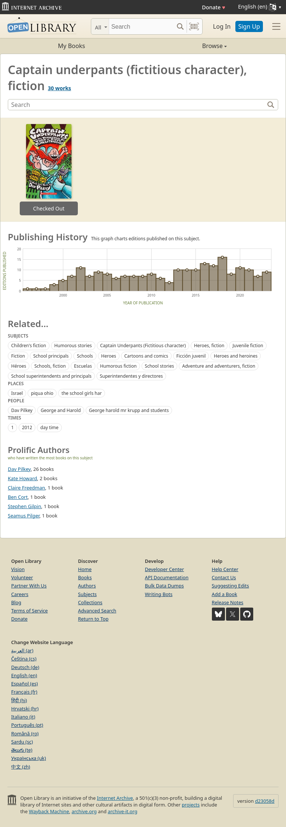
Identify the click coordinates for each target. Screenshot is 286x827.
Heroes (108, 356)
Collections (90, 602)
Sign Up (249, 26)
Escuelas (83, 366)
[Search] (141, 26)
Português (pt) (27, 725)
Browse (185, 46)
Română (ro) (25, 733)
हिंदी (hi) (19, 700)
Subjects (87, 594)
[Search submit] (180, 26)
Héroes (18, 366)
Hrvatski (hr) (25, 708)
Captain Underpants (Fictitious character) (143, 345)
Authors (87, 585)
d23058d (264, 801)
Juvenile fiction (247, 345)
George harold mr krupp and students (129, 410)
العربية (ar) (22, 650)
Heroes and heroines (235, 356)
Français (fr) (24, 691)
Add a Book (224, 594)
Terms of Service (29, 610)
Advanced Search (97, 610)
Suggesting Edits (230, 585)
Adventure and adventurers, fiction (218, 366)
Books (85, 577)
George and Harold (61, 410)
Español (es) (24, 683)
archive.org (84, 811)
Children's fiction (28, 345)
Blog (16, 602)
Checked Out (48, 208)
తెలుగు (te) (21, 750)
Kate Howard (22, 478)
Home (85, 569)
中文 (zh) (20, 766)
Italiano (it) (23, 716)
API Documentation (166, 577)
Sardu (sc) (22, 741)
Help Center (225, 569)
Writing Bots (158, 594)
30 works (59, 88)
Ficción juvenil (191, 356)
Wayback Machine (49, 811)
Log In (222, 26)
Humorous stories (73, 345)
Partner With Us (29, 585)
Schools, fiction (50, 366)
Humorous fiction (118, 366)
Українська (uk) (28, 758)
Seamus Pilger (23, 515)
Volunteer (22, 577)
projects (191, 804)
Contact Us (224, 577)
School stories (159, 366)
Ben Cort (18, 497)
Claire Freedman (26, 487)
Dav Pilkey (21, 410)
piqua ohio (42, 393)
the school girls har (81, 393)
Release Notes (228, 602)
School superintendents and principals (51, 376)
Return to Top (93, 618)
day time (49, 427)
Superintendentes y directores (131, 376)
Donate (213, 7)
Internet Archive (115, 798)
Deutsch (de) (25, 667)
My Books (71, 46)
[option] (48, 170)
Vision (18, 569)
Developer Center (164, 569)
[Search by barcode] (194, 26)
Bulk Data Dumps (164, 585)
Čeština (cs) (23, 658)
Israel (17, 393)
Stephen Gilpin (24, 506)
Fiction (18, 356)
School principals (51, 356)
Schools (85, 356)
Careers (19, 594)
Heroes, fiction (209, 345)
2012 (27, 427)
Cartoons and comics (146, 356)
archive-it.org (122, 811)
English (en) (24, 675)
